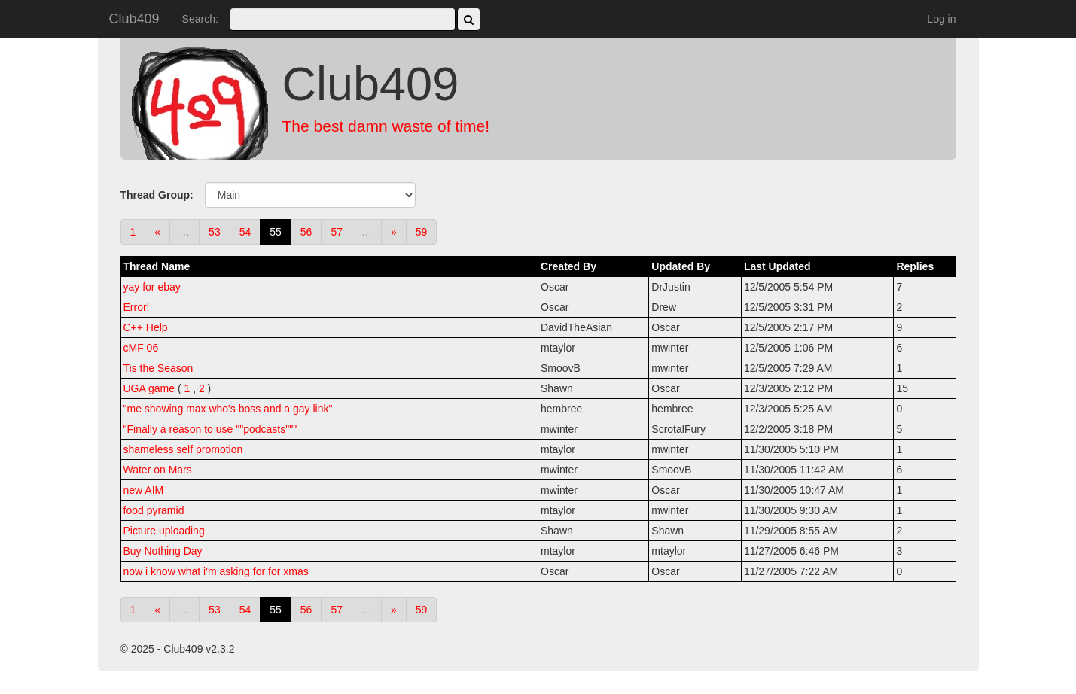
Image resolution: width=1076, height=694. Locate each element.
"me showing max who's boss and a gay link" (228, 409)
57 (337, 232)
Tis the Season (158, 368)
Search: (200, 19)
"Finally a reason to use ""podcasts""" (210, 429)
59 (422, 232)
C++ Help (145, 327)
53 (215, 232)
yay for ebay (152, 287)
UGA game (149, 388)
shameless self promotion (183, 449)
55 (276, 232)
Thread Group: (157, 195)
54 (245, 232)
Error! (136, 307)
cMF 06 (141, 348)
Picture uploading (164, 531)
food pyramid (153, 510)
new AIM (143, 490)
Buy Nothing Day (163, 551)
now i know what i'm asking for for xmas (216, 571)
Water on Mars (157, 470)
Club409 (134, 18)
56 (306, 232)
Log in (941, 19)
